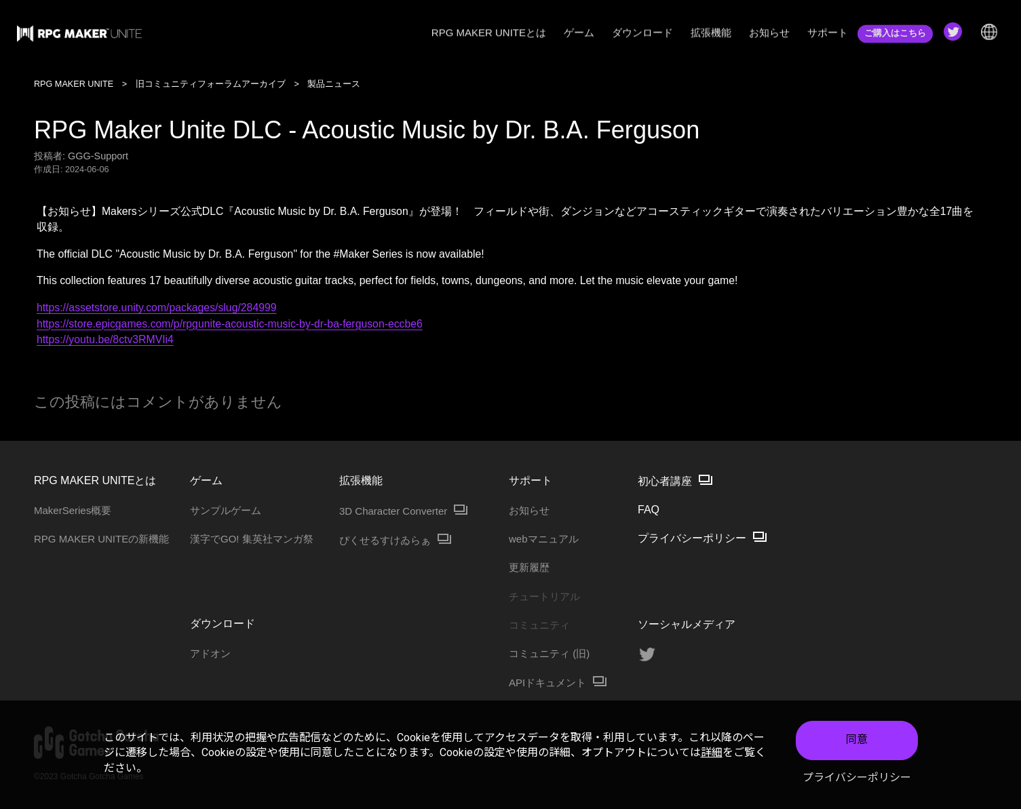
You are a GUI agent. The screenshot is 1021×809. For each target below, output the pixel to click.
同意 (857, 739)
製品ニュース (333, 84)
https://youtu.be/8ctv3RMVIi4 (105, 339)
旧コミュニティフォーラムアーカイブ (211, 84)
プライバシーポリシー (857, 777)
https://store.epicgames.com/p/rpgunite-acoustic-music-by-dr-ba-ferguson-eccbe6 (230, 324)
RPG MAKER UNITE (73, 84)
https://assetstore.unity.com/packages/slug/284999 (157, 307)
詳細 (712, 752)
